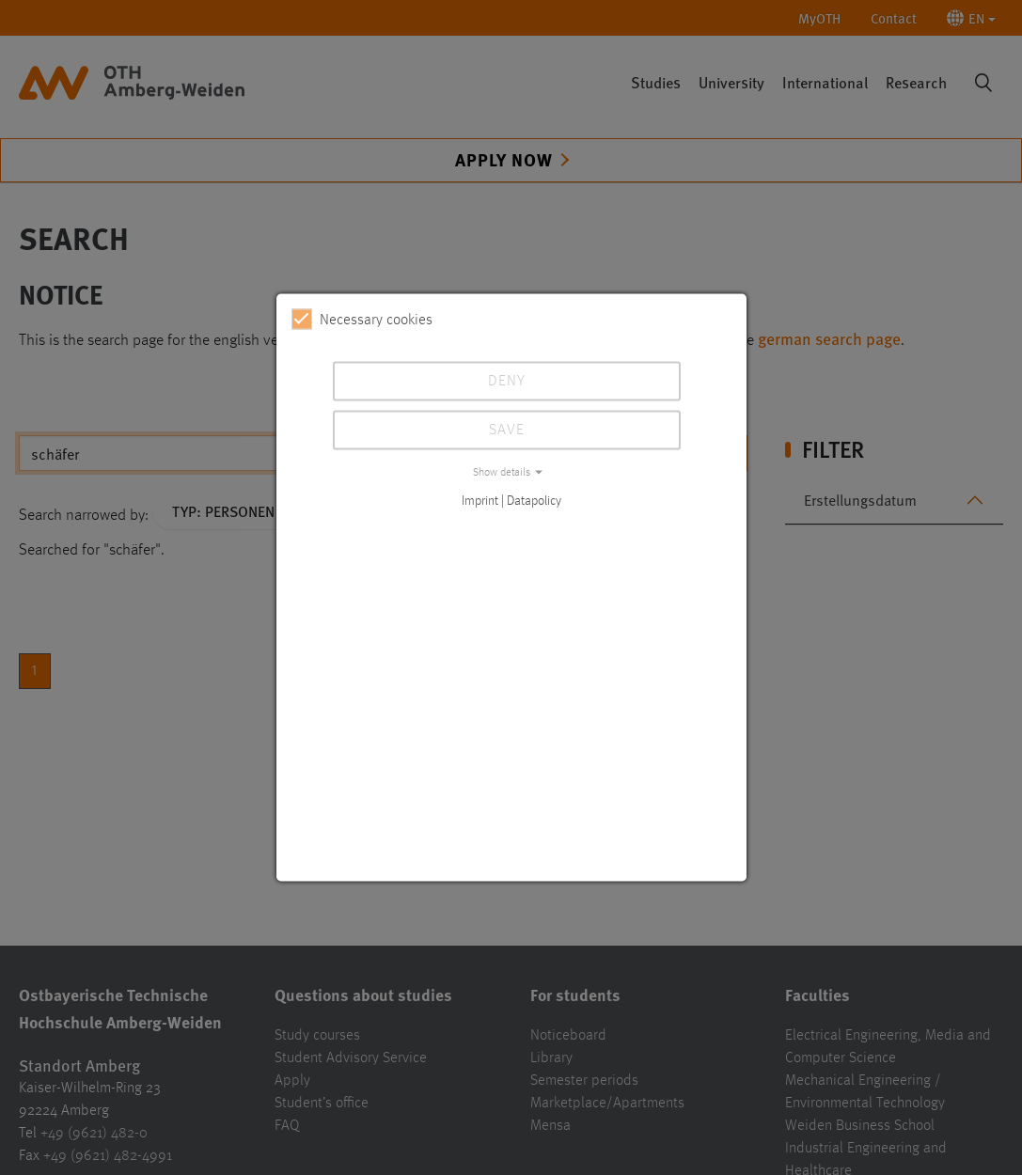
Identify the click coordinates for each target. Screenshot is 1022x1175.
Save (507, 430)
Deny (507, 381)
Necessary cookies (361, 319)
